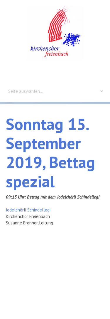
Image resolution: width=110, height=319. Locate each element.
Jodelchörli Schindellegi (28, 210)
